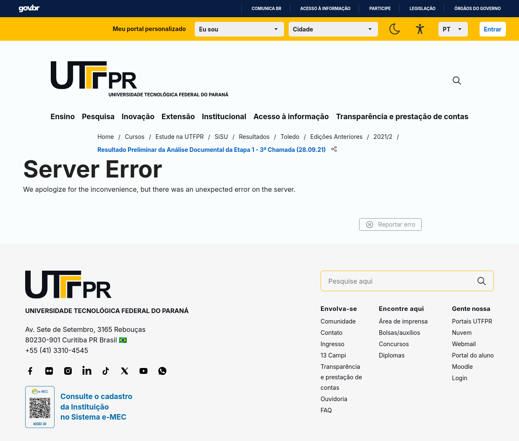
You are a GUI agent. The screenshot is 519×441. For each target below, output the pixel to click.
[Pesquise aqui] (399, 281)
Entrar (492, 29)
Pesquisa (98, 116)
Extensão (178, 116)
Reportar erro (379, 224)
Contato (331, 332)
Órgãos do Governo (477, 8)
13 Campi (333, 355)
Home (117, 136)
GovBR (28, 9)
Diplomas (391, 355)
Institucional (224, 116)
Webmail (464, 343)
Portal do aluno (473, 355)
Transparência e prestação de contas (402, 116)
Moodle (462, 366)
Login (459, 377)
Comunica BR (267, 8)
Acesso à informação (325, 8)
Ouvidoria (334, 398)
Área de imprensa (403, 321)
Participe (380, 8)
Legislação (422, 8)
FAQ (326, 410)
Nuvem (462, 332)
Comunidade (338, 321)
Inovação (138, 116)
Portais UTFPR (472, 321)
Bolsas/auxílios (399, 332)
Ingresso (332, 343)
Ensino (63, 116)
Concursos (394, 343)
